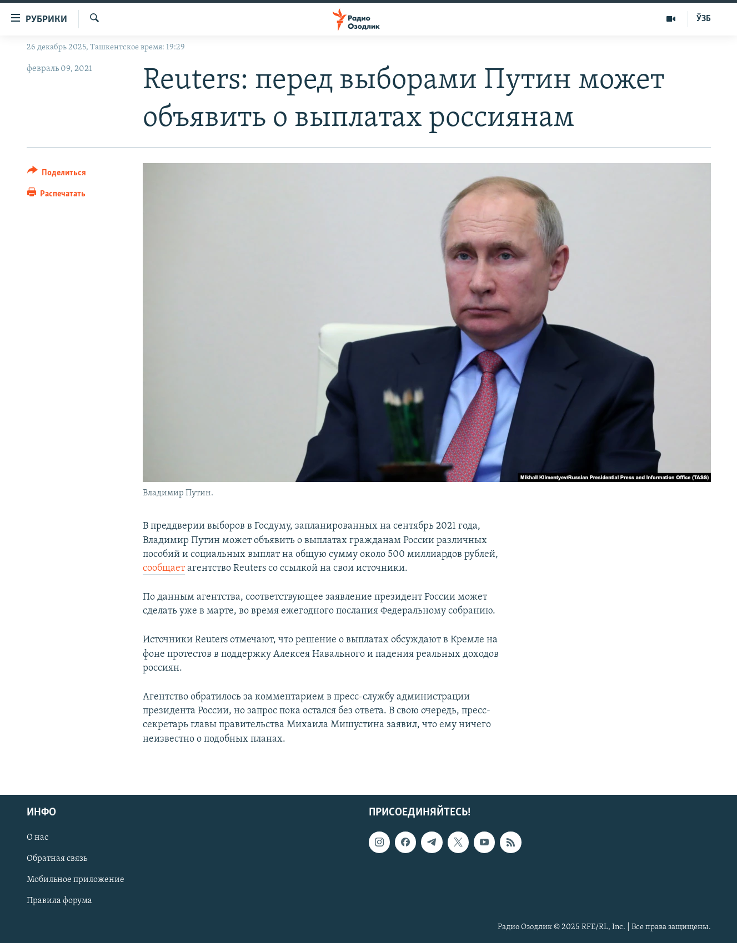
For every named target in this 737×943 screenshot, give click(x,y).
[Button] (57, 174)
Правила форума (59, 900)
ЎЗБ (703, 18)
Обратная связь (57, 858)
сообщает (164, 568)
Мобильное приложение (75, 879)
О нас (37, 837)
